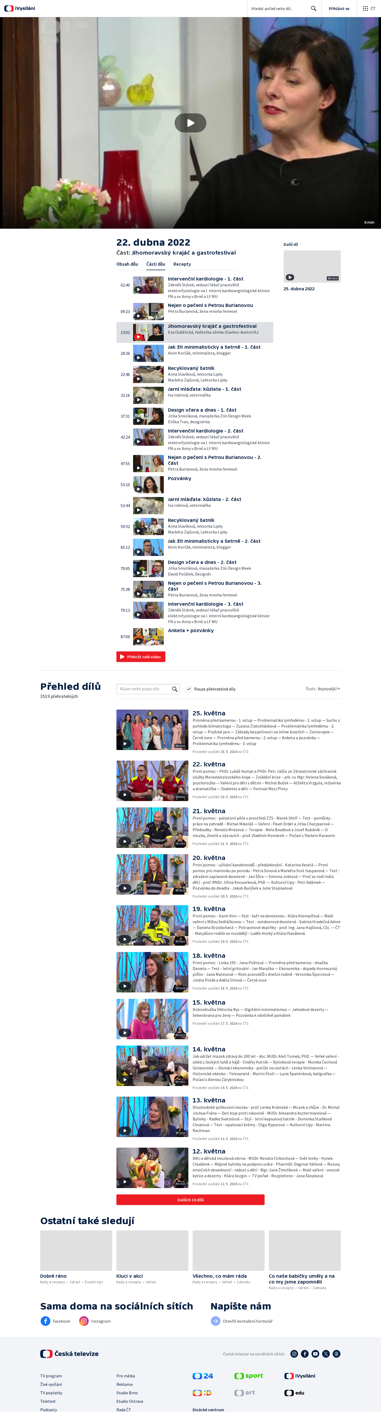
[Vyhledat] (175, 689)
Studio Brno (127, 1392)
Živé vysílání (51, 1384)
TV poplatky (51, 1392)
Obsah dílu (127, 264)
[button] (190, 123)
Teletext (48, 1401)
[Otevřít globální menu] (369, 8)
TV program (51, 1375)
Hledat (312, 10)
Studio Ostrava (129, 1401)
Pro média (125, 1375)
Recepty (182, 264)
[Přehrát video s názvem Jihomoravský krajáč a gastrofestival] (190, 122)
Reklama (124, 1384)
